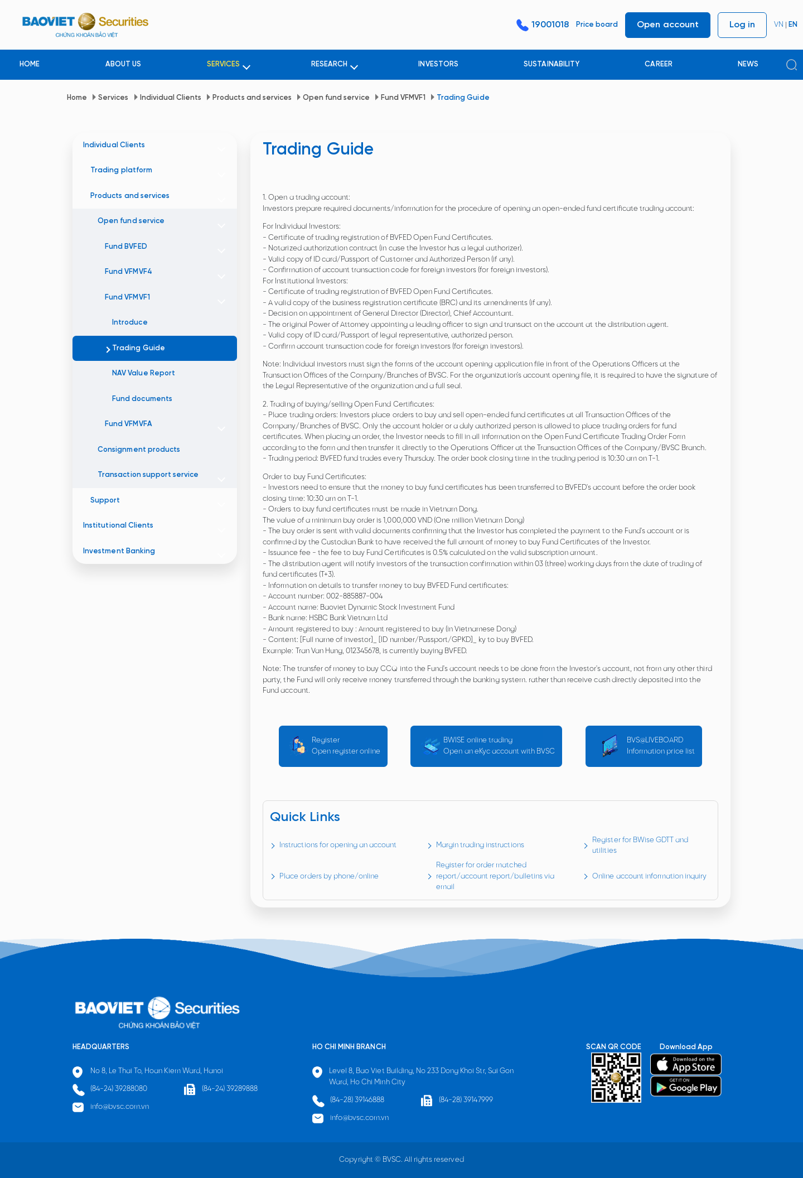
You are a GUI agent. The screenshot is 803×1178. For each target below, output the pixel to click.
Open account (667, 25)
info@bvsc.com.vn (119, 1107)
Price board (597, 24)
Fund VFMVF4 (128, 272)
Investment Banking (119, 551)
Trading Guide (463, 98)
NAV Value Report (143, 373)
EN (793, 24)
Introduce (129, 322)
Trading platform (121, 170)
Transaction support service (148, 475)
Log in (742, 25)
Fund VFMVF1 (403, 98)
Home (77, 98)
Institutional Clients (118, 525)
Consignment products (139, 449)
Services (113, 98)
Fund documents (142, 399)
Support (105, 500)
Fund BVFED (126, 246)
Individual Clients (171, 98)
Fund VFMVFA (128, 424)
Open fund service (336, 98)
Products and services (252, 98)
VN (778, 24)
